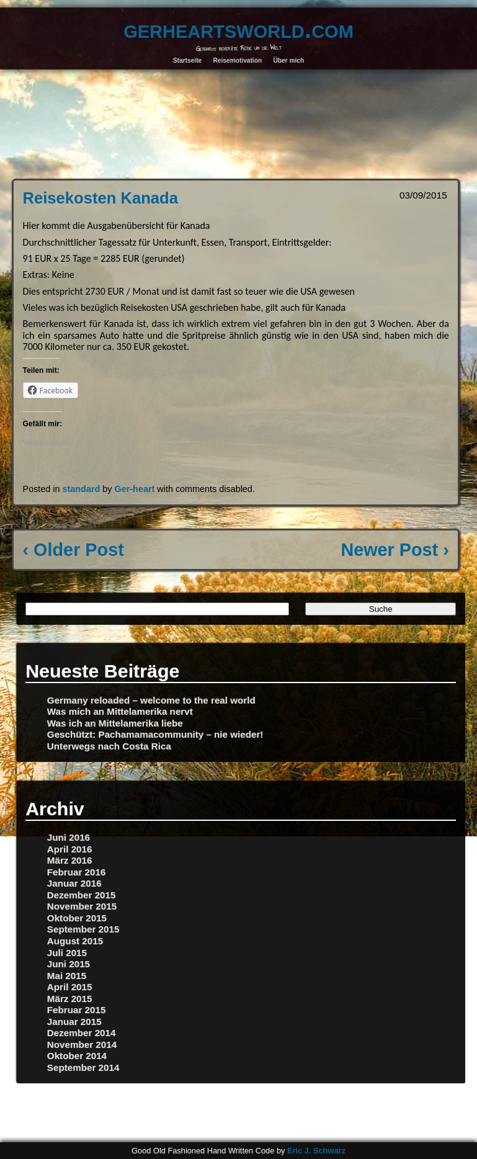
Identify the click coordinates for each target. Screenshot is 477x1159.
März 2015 (69, 998)
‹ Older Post (73, 550)
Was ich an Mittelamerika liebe (115, 723)
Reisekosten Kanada (100, 198)
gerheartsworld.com (238, 29)
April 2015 (69, 987)
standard (81, 489)
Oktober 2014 (77, 1055)
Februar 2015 (76, 1010)
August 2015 (75, 941)
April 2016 (69, 849)
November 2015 (82, 906)
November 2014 (82, 1044)
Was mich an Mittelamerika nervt (120, 711)
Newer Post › (394, 550)
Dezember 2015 (81, 895)
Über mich (288, 60)
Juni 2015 (68, 964)
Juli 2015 (67, 952)
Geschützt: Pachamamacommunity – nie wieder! (155, 734)
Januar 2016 (74, 883)
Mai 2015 (66, 975)
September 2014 (83, 1067)
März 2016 (69, 860)
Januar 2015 (74, 1021)
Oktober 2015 (77, 918)
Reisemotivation (237, 60)
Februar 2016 (76, 872)
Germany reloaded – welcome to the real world (151, 700)
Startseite (187, 60)
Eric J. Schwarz (316, 1150)
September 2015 (83, 929)
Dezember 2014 (81, 1032)
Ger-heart (135, 489)
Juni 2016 (68, 837)
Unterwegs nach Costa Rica (109, 746)
